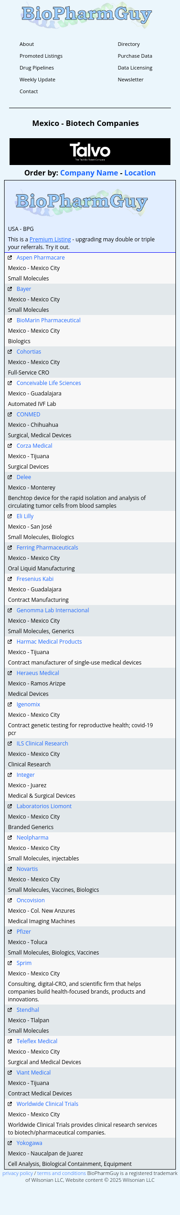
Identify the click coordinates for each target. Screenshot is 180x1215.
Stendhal (27, 1010)
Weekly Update (37, 79)
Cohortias (28, 351)
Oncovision (30, 900)
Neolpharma (32, 837)
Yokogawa (29, 1143)
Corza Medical (34, 446)
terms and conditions (61, 1173)
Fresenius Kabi (34, 579)
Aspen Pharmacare (40, 257)
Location (140, 173)
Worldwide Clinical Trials (47, 1104)
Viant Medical (33, 1072)
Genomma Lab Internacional (52, 610)
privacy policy (18, 1173)
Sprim (23, 963)
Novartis (27, 869)
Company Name (89, 173)
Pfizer (23, 931)
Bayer (23, 289)
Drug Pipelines (37, 67)
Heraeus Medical (37, 673)
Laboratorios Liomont (44, 806)
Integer (25, 775)
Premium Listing (50, 239)
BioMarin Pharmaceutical (48, 320)
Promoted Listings (41, 55)
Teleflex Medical (36, 1041)
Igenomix (28, 704)
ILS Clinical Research (42, 743)
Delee (23, 477)
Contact (29, 91)
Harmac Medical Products (49, 641)
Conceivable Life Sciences (48, 383)
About (27, 43)
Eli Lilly (24, 516)
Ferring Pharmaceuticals (47, 547)
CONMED (28, 414)
